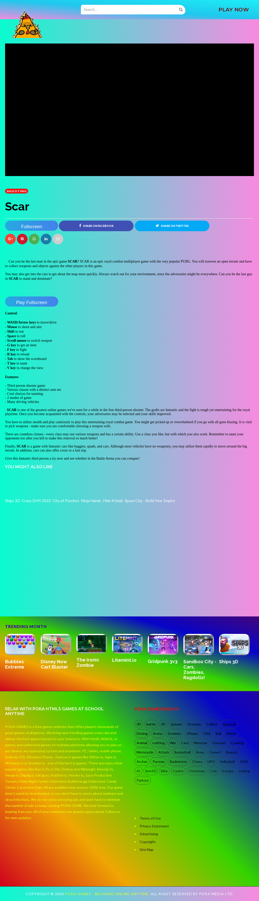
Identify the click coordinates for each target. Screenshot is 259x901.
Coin (213, 771)
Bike (164, 771)
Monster (200, 743)
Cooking (237, 743)
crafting (158, 743)
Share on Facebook (96, 225)
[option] (23, 652)
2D (163, 724)
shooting (17, 191)
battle (151, 724)
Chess (197, 761)
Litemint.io (124, 660)
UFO (211, 761)
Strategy (194, 724)
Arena (157, 733)
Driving (142, 733)
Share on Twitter (172, 225)
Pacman (159, 761)
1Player (192, 733)
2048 (244, 761)
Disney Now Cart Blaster (54, 664)
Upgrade (229, 724)
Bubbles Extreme (14, 664)
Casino (178, 771)
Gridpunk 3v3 (163, 661)
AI (138, 771)
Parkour (143, 780)
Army (200, 752)
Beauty (232, 752)
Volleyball (227, 761)
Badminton (178, 761)
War (173, 743)
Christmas (197, 771)
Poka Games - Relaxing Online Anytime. (108, 894)
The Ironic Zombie (87, 662)
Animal (142, 743)
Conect (215, 752)
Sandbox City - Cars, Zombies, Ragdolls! (199, 669)
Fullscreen (31, 226)
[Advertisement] (43, 594)
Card (185, 743)
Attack (163, 752)
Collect (212, 724)
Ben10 (150, 771)
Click (207, 733)
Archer (142, 761)
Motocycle (145, 752)
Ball (218, 733)
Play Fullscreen (31, 302)
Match (231, 733)
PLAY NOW (234, 10)
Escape (228, 771)
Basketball (182, 752)
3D (139, 724)
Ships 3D (228, 661)
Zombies (174, 733)
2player (176, 724)
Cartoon (219, 743)
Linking (244, 771)
